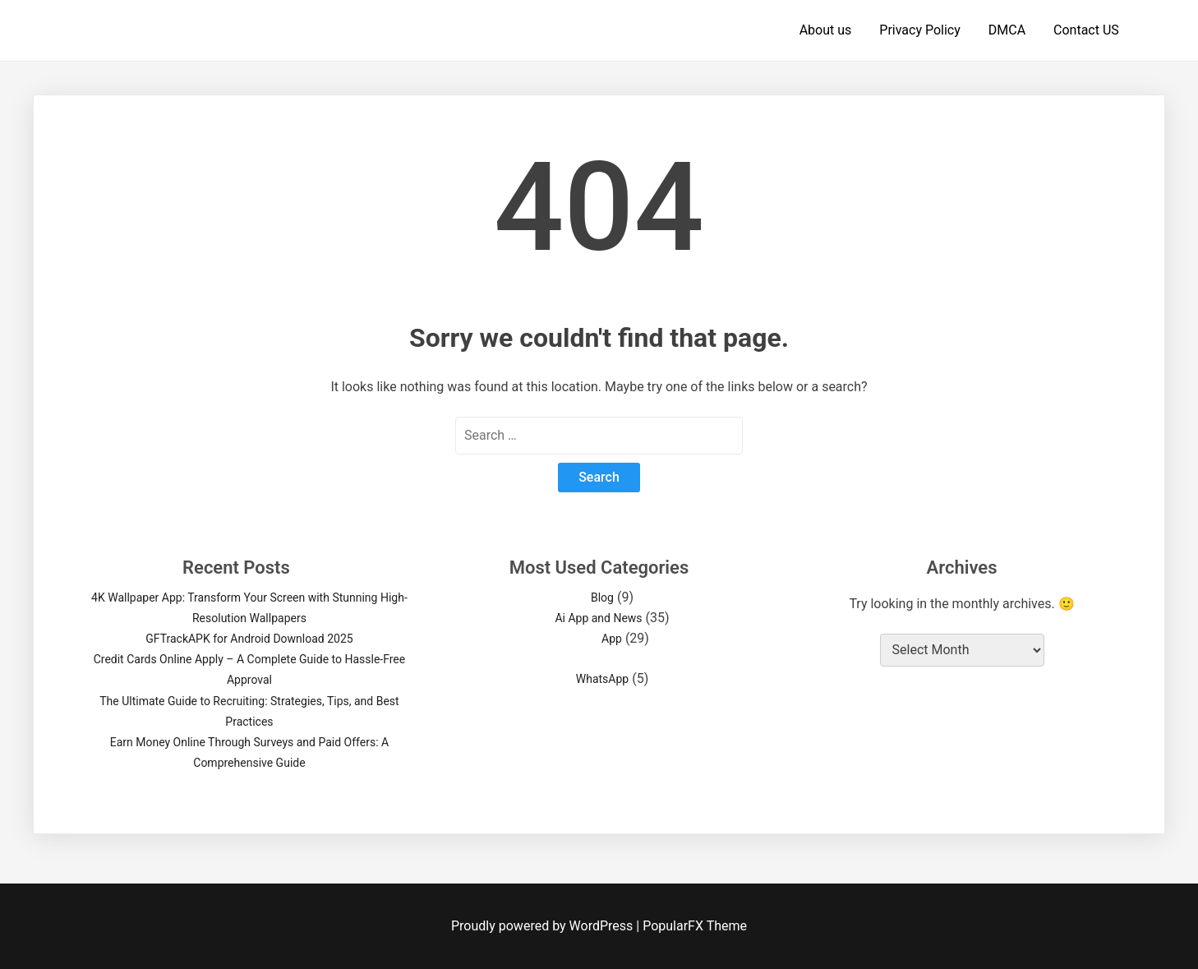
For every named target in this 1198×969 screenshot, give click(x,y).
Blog (602, 597)
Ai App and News (598, 618)
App (611, 638)
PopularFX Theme (695, 926)
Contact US (1086, 30)
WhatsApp (602, 678)
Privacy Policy (920, 30)
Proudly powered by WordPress (543, 926)
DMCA (1006, 30)
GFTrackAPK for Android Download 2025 (248, 638)
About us (825, 30)
